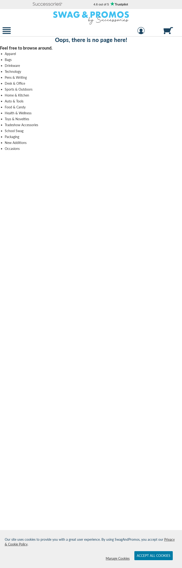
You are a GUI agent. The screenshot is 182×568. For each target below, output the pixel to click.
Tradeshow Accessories (21, 125)
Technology (13, 71)
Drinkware (12, 66)
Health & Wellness (18, 113)
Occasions (12, 149)
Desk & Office (15, 83)
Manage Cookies (118, 558)
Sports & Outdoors (18, 89)
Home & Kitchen (17, 95)
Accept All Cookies (153, 556)
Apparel (10, 54)
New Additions (16, 143)
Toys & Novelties (17, 119)
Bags (8, 60)
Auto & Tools (14, 101)
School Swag (14, 131)
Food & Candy (15, 107)
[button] (47, 4)
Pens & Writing (16, 77)
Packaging (12, 137)
